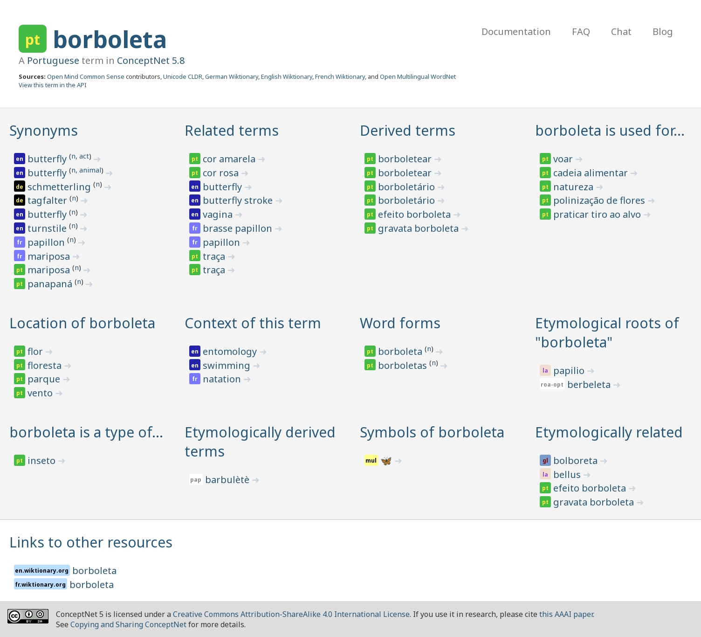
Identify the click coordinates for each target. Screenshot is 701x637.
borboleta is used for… (610, 130)
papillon (47, 242)
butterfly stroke (239, 200)
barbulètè (228, 479)
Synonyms (43, 130)
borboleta (110, 39)
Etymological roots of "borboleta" (607, 332)
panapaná (51, 283)
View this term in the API (53, 85)
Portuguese (53, 60)
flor (36, 351)
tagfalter (48, 200)
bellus (568, 474)
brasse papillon (239, 228)
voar (564, 158)
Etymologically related (609, 432)
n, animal (86, 169)
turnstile (48, 228)
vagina (219, 214)
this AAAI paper (566, 614)
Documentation (516, 31)
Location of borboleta (82, 322)
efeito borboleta (415, 214)
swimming (228, 365)
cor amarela (230, 158)
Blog (663, 31)
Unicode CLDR (182, 76)
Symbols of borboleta (432, 432)
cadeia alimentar (591, 172)
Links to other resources (90, 542)
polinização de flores (600, 200)
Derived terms (407, 130)
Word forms (400, 322)
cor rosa (222, 172)
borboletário (407, 186)
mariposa (49, 256)
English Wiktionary (286, 76)
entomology (231, 351)
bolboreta (576, 460)
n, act (80, 155)
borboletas (403, 365)
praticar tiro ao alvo (598, 214)
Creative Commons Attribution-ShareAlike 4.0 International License (291, 614)
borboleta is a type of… (86, 432)
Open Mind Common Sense (85, 76)
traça (215, 256)
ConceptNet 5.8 (151, 60)
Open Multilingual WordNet (418, 76)
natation (223, 379)
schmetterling (60, 186)
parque (44, 379)
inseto (42, 460)
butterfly (48, 158)
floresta (45, 365)
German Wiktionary (231, 76)
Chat (621, 31)
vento (41, 393)
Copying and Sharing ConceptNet (128, 624)
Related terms (232, 130)
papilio (570, 370)
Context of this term (253, 322)
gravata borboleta (419, 228)
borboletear (406, 158)
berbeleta (590, 384)
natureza (574, 186)
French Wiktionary (340, 76)
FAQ (581, 31)
